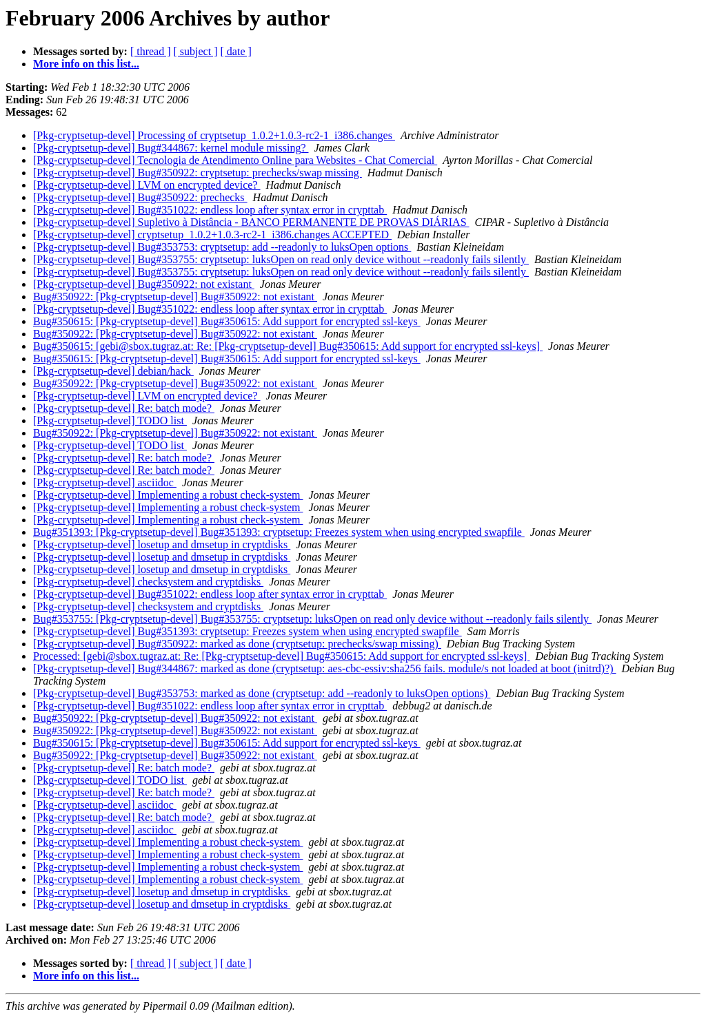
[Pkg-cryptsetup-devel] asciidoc (104, 482)
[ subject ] (196, 51)
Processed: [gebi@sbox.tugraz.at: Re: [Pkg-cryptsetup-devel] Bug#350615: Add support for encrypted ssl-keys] (281, 656)
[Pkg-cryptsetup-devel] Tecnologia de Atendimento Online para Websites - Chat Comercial (235, 160)
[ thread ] (150, 51)
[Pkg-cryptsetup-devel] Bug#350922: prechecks (140, 197)
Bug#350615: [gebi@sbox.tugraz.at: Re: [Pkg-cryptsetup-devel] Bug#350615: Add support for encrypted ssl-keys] (288, 346)
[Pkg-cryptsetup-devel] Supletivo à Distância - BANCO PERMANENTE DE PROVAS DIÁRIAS (251, 222)
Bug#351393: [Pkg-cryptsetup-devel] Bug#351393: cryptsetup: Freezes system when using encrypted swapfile (279, 532)
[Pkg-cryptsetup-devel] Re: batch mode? (123, 408)
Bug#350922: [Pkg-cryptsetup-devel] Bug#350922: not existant (175, 296)
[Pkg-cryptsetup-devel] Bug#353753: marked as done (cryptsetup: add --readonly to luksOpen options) (261, 693)
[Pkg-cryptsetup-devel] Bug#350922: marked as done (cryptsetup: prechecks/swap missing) (237, 644)
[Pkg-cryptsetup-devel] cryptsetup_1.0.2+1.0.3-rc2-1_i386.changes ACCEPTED (212, 234)
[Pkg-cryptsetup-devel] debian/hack (113, 371)
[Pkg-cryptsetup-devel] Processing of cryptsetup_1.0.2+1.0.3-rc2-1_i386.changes (214, 135)
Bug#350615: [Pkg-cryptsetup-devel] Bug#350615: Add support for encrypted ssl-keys (227, 321)
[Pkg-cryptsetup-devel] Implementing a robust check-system (168, 495)
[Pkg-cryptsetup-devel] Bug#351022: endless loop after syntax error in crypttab (210, 210)
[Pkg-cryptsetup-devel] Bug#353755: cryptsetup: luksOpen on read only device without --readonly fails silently (281, 259)
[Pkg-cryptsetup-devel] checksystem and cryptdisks (148, 582)
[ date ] (236, 51)
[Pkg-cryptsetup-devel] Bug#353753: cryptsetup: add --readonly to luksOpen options (222, 247)
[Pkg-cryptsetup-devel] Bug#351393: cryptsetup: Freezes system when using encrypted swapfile (247, 631)
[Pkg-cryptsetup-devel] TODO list (110, 420)
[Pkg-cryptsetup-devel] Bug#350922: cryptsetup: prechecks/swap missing (197, 172)
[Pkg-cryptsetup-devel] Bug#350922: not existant (143, 284)
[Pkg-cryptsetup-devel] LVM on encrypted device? (147, 185)
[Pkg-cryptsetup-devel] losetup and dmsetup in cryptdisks (161, 544)
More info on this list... (86, 64)
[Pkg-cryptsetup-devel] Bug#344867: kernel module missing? (170, 148)
